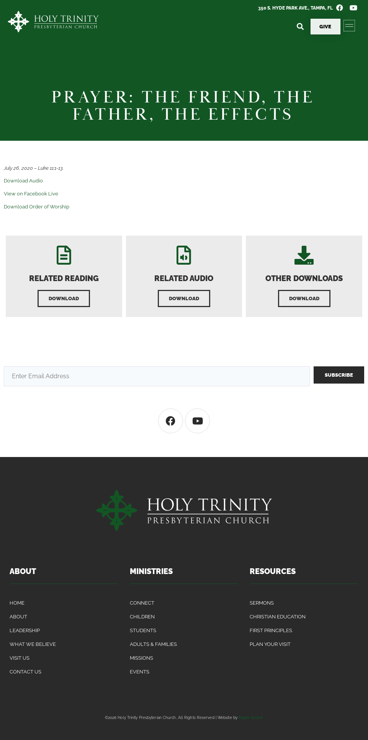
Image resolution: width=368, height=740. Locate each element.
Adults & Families (153, 644)
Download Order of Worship (36, 207)
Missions (141, 658)
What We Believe (33, 644)
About (18, 617)
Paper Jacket (251, 717)
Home (17, 603)
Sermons (262, 603)
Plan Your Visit (270, 644)
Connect (142, 603)
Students (143, 630)
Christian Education (278, 617)
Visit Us (19, 658)
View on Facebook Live (31, 194)
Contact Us (25, 672)
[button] (300, 26)
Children (142, 617)
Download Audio (23, 181)
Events (139, 672)
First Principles (271, 630)
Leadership (25, 630)
